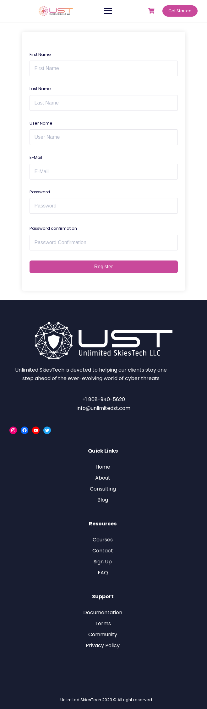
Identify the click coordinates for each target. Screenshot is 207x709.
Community (102, 634)
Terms (103, 623)
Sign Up (103, 561)
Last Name (40, 89)
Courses (103, 539)
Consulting (103, 488)
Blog (102, 499)
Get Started (180, 11)
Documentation (102, 612)
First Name (40, 54)
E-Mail (36, 157)
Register (103, 266)
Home (102, 466)
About (102, 477)
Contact (102, 550)
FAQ (103, 572)
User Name (41, 123)
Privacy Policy (103, 645)
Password (40, 192)
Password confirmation (53, 228)
